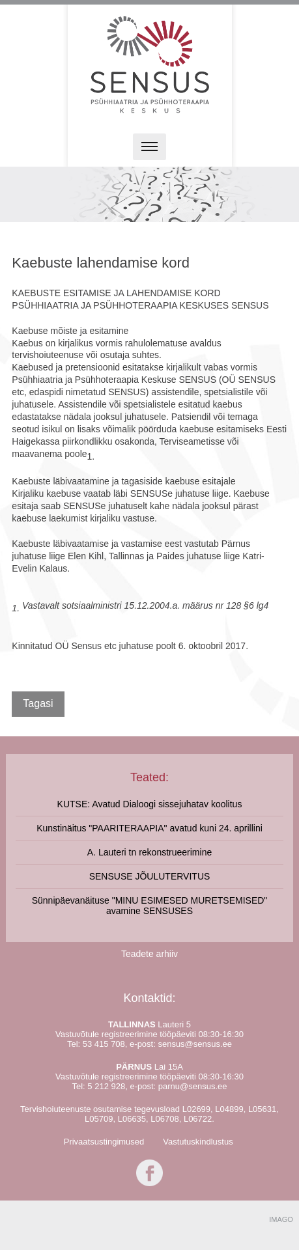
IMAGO (281, 1219)
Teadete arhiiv (149, 954)
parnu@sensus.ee (192, 1086)
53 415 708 (104, 1044)
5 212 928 (106, 1086)
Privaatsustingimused (104, 1141)
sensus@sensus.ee (195, 1044)
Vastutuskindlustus (198, 1141)
